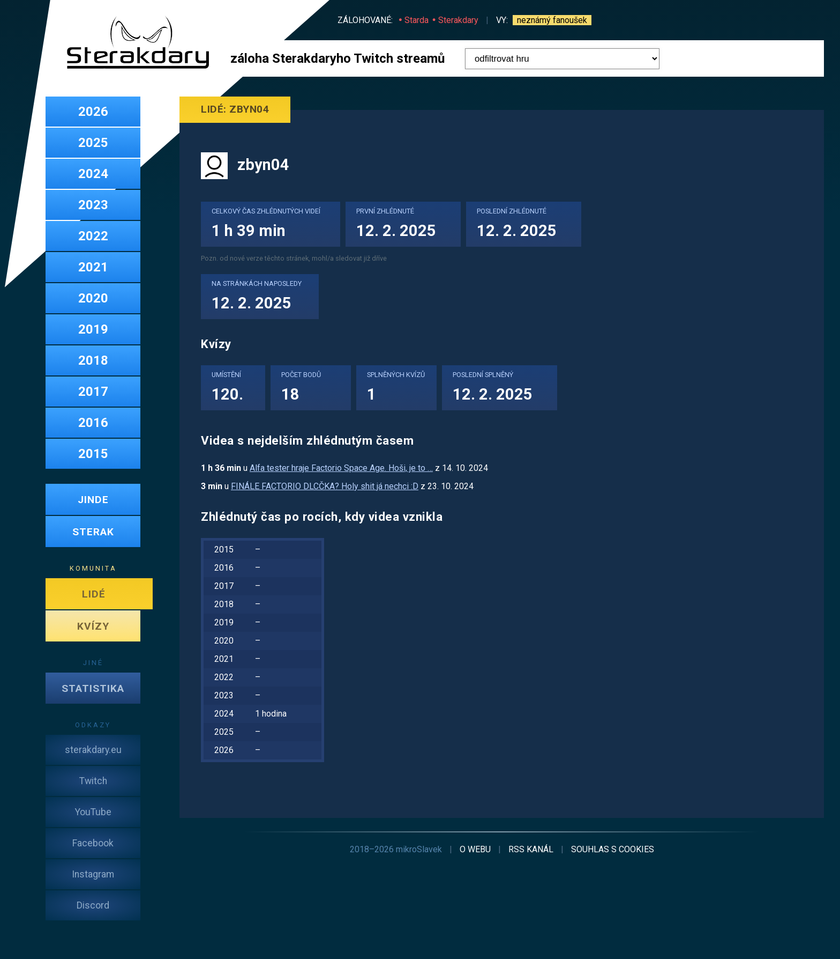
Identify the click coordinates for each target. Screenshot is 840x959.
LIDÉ (94, 594)
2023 (93, 204)
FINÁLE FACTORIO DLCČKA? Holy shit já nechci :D (324, 486)
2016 (93, 422)
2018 (93, 360)
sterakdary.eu (93, 749)
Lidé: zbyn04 (235, 109)
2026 (93, 111)
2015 (93, 453)
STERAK (93, 532)
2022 (93, 236)
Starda (416, 20)
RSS (530, 849)
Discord (93, 905)
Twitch (93, 781)
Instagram (93, 874)
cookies (612, 849)
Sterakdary (458, 20)
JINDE (93, 499)
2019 (93, 329)
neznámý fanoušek (552, 20)
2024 (93, 173)
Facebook (93, 843)
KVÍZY (93, 626)
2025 (93, 142)
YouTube (93, 812)
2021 (93, 267)
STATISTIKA (93, 688)
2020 (93, 298)
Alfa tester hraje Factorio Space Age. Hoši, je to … (341, 468)
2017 (93, 391)
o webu (475, 849)
